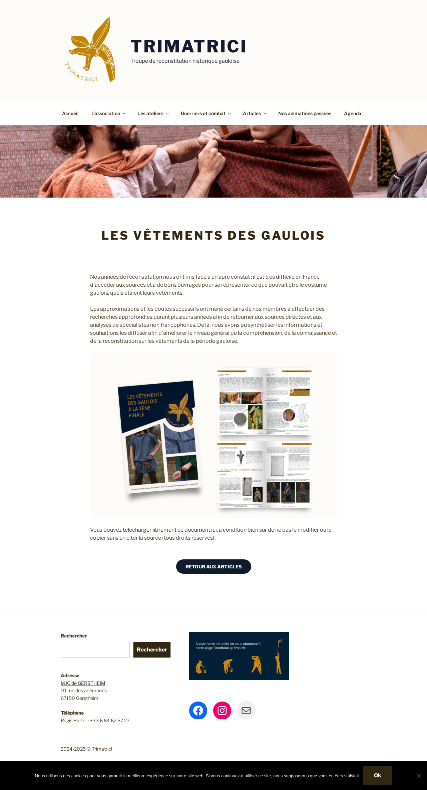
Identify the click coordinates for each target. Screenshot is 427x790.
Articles (255, 113)
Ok (377, 775)
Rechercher (74, 635)
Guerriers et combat (206, 113)
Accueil (70, 113)
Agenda (352, 113)
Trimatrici (188, 46)
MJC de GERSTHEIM (83, 683)
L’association (108, 113)
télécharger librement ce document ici (170, 530)
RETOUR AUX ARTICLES (213, 566)
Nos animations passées (304, 113)
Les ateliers (153, 113)
